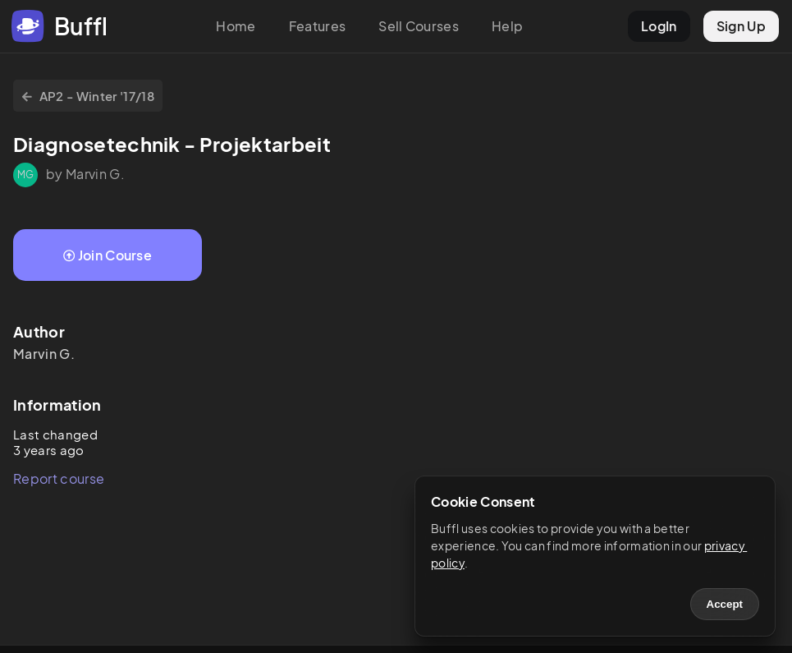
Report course (58, 478)
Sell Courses (418, 25)
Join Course (107, 255)
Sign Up (741, 25)
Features (317, 25)
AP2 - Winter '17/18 (87, 95)
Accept (725, 604)
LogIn (659, 25)
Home (235, 25)
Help (507, 25)
